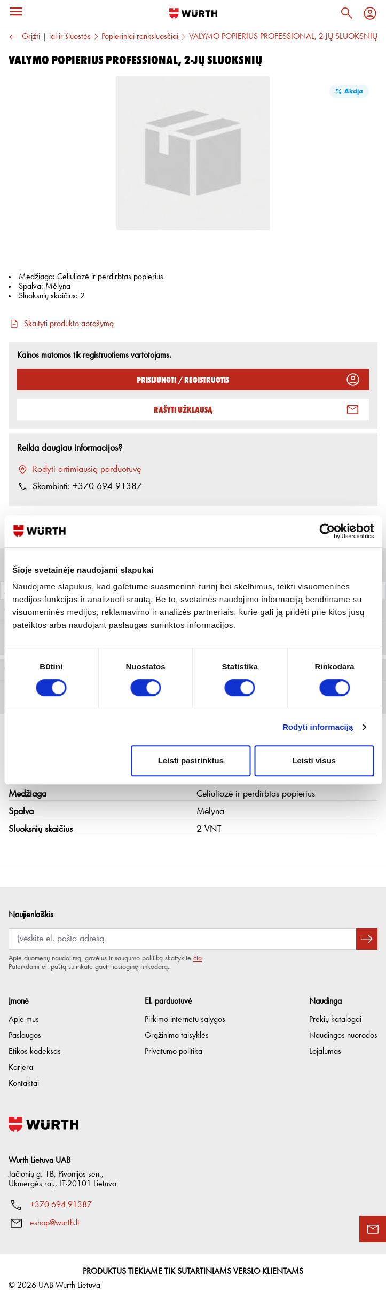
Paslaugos (25, 1032)
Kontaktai (24, 1080)
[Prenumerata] (182, 936)
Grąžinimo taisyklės (177, 1032)
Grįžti (24, 37)
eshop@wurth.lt (55, 1220)
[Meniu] (16, 11)
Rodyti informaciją (317, 726)
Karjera (21, 1064)
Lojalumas (325, 1048)
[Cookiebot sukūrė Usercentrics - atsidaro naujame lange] (327, 531)
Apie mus (24, 1016)
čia (197, 955)
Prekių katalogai (335, 1016)
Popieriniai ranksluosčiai (139, 37)
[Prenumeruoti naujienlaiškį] (366, 936)
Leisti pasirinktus (191, 760)
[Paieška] (346, 13)
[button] (193, 808)
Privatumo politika (173, 1048)
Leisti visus (314, 760)
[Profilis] (370, 13)
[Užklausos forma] (372, 1229)
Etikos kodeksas (35, 1048)
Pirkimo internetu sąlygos (185, 1016)
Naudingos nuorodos (343, 1032)
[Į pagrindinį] (193, 13)
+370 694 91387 (61, 1201)
